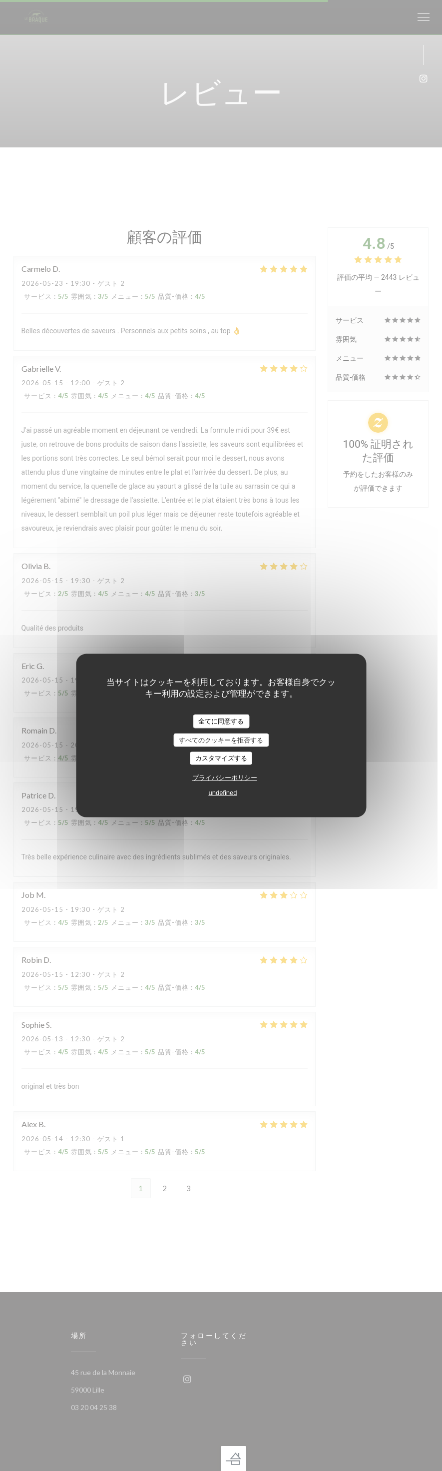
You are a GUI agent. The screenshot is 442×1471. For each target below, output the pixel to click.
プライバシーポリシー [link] (224, 777)
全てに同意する (221, 721)
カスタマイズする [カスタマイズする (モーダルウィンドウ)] (221, 758)
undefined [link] (222, 792)
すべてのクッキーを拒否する (221, 739)
